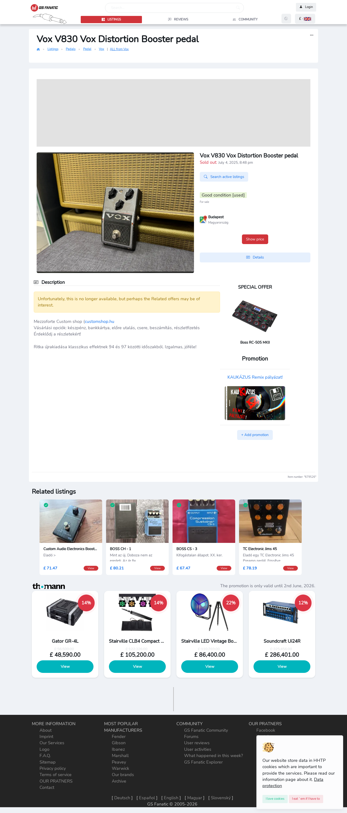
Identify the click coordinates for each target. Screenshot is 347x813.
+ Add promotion (255, 434)
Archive (119, 781)
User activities (197, 749)
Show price (255, 239)
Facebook (265, 730)
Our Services (52, 743)
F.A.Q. (45, 755)
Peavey (119, 762)
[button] (305, 19)
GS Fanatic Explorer (203, 762)
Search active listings (224, 176)
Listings (52, 49)
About (46, 730)
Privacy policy (53, 768)
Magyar (194, 798)
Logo (44, 749)
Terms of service (56, 775)
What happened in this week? (213, 755)
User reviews (197, 743)
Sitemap (48, 762)
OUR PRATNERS (56, 781)
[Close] (275, 799)
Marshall (120, 755)
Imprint (46, 736)
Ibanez (118, 749)
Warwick (120, 768)
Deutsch (122, 798)
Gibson (119, 743)
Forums (191, 736)
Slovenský (221, 798)
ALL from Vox (119, 49)
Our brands (123, 775)
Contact (47, 787)
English (171, 798)
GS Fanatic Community (206, 730)
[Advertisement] (173, 113)
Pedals (70, 49)
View (65, 666)
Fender (119, 736)
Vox (101, 49)
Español (147, 798)
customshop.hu (99, 321)
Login (306, 7)
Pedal (87, 49)
